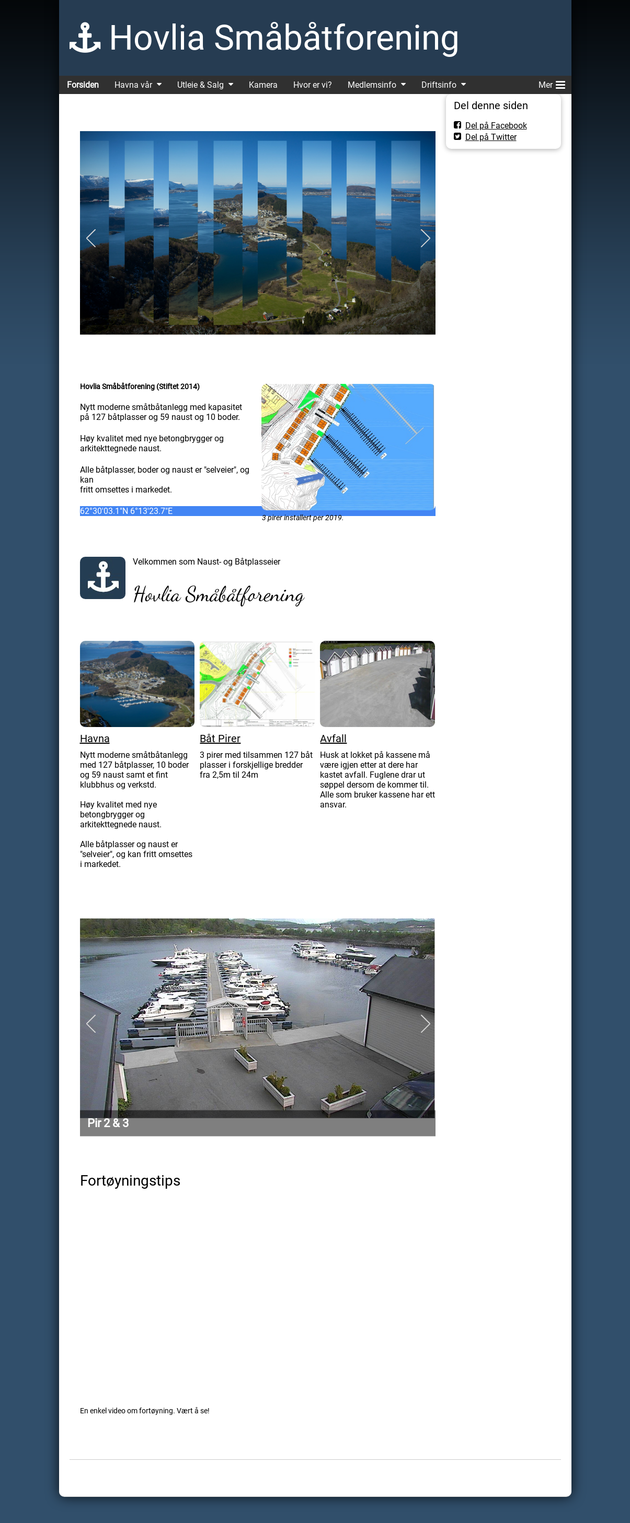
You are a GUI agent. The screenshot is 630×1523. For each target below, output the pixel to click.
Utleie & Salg (200, 85)
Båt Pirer (220, 738)
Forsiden (83, 85)
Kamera (263, 85)
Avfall (333, 738)
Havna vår (133, 85)
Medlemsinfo (372, 85)
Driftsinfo (438, 85)
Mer (552, 83)
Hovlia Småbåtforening (284, 38)
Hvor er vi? (312, 85)
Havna (95, 738)
